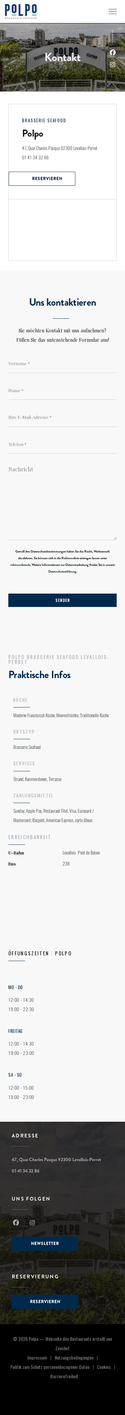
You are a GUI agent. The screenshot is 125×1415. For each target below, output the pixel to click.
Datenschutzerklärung (62, 571)
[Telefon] (62, 444)
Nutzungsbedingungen (78, 1358)
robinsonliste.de (20, 564)
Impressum (41, 1358)
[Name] (62, 390)
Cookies (107, 1367)
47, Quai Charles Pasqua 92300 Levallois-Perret (69, 147)
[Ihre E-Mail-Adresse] (62, 417)
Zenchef (62, 1348)
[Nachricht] (62, 501)
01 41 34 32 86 (35, 157)
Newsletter (45, 1244)
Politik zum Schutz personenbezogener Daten (53, 1367)
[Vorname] (62, 363)
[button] (112, 11)
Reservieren (47, 179)
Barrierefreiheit (64, 1377)
